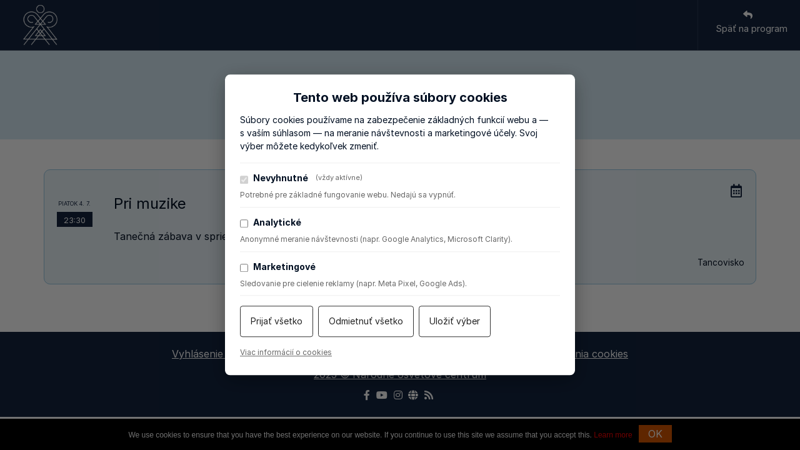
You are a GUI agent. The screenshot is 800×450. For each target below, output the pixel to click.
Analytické (270, 222)
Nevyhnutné (301, 178)
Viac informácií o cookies (286, 353)
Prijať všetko (276, 321)
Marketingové (278, 266)
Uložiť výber (454, 321)
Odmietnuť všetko (366, 321)
